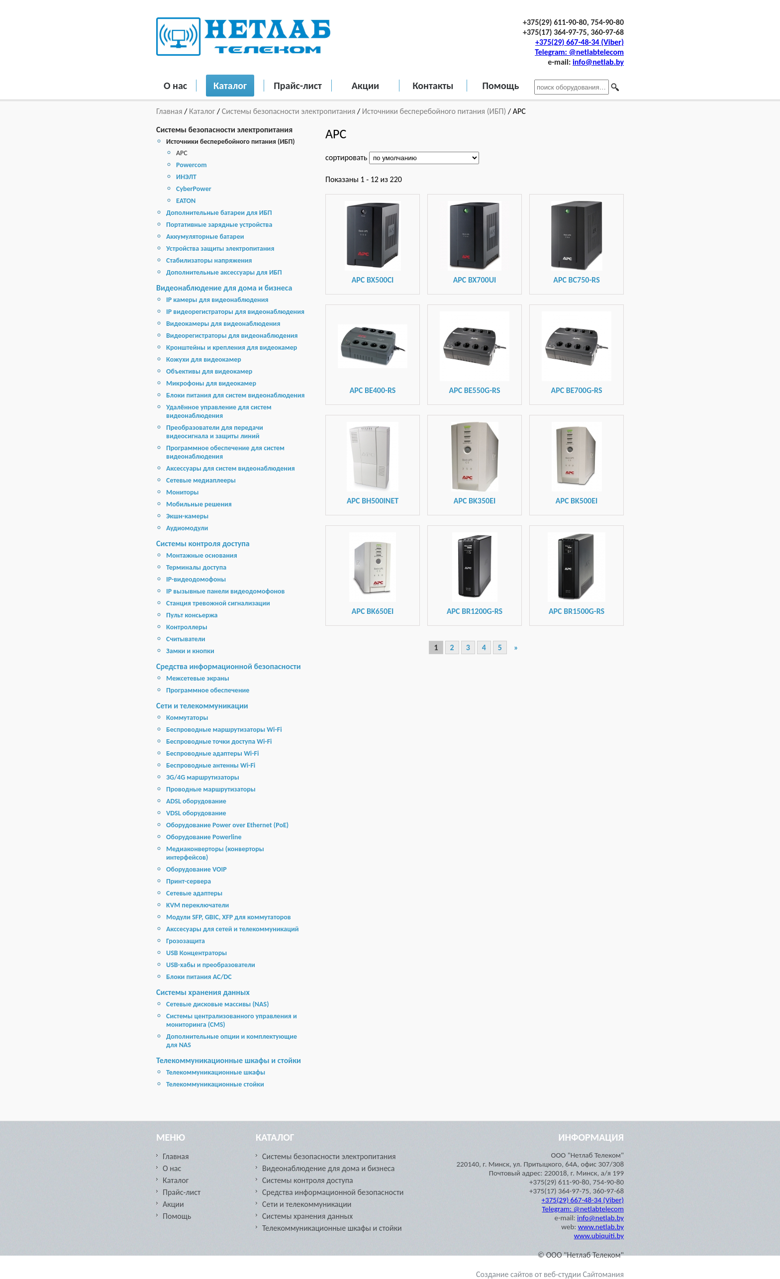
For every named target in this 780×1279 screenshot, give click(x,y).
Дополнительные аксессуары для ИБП (224, 272)
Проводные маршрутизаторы (211, 789)
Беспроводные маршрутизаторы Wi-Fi (224, 729)
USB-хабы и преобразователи (210, 965)
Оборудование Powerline (203, 837)
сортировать (347, 157)
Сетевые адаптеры (194, 893)
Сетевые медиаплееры (201, 480)
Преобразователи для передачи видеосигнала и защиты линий (214, 431)
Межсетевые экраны (197, 678)
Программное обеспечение (207, 690)
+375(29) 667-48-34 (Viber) (579, 42)
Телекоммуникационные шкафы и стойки (228, 1060)
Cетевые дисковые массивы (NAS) (217, 1004)
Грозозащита (185, 941)
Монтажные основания (201, 555)
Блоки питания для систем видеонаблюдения (235, 395)
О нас (175, 86)
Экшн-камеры (187, 516)
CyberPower (193, 189)
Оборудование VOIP (196, 869)
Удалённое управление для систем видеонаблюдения (219, 411)
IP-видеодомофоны (196, 579)
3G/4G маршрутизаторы (202, 777)
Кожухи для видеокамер (203, 359)
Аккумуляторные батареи (205, 236)
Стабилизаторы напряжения (209, 260)
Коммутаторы (187, 717)
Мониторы (182, 492)
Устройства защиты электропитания (220, 248)
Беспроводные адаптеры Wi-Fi (212, 753)
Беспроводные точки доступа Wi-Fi (219, 741)
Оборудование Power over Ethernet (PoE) (227, 825)
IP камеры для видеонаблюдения (217, 299)
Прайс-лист (298, 86)
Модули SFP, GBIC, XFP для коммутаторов (228, 917)
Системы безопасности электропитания (289, 111)
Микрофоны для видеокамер (211, 383)
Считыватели (185, 639)
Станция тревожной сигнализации (218, 603)
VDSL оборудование (196, 813)
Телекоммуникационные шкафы (215, 1072)
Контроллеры (186, 627)
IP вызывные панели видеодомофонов (225, 591)
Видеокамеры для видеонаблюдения (223, 323)
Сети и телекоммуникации (202, 705)
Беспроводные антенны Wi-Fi (210, 765)
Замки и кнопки (190, 651)
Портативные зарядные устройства (219, 224)
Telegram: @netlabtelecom (579, 52)
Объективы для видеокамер (209, 371)
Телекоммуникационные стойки (215, 1084)
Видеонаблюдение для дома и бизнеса (224, 288)
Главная (170, 111)
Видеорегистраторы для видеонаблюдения (232, 335)
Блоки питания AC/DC (199, 977)
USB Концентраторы (196, 953)
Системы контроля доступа (203, 543)
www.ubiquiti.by (599, 1235)
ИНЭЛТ (186, 177)
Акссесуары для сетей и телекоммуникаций (232, 929)
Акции (366, 86)
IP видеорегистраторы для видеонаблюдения (235, 311)
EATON (185, 201)
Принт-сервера (188, 881)
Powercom (191, 165)
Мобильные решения (199, 504)
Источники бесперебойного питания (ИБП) (434, 111)
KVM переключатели (197, 905)
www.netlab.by (601, 1226)
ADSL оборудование (196, 801)
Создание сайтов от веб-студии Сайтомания (550, 1274)
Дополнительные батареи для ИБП (219, 212)
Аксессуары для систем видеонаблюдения (230, 468)
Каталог (230, 86)
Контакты (432, 86)
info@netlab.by (598, 62)
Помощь (500, 86)
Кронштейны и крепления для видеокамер (231, 347)
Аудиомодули (187, 528)
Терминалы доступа (196, 567)
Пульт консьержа (192, 615)
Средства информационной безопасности (228, 666)
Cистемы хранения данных (203, 992)
